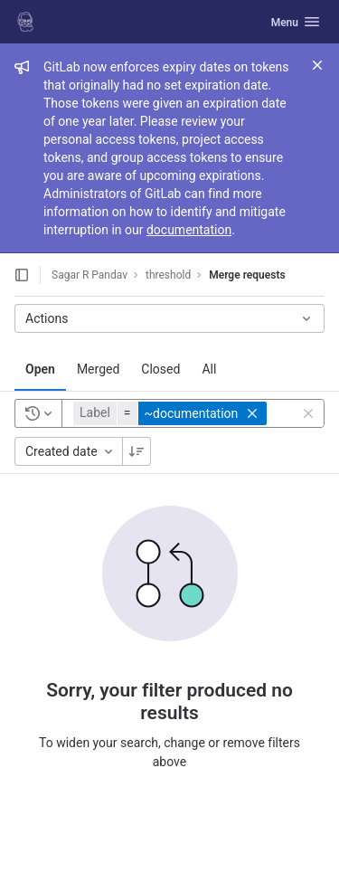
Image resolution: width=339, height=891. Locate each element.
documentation (188, 230)
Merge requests (247, 275)
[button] (172, 413)
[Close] (317, 65)
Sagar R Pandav (89, 275)
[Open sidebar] (21, 275)
